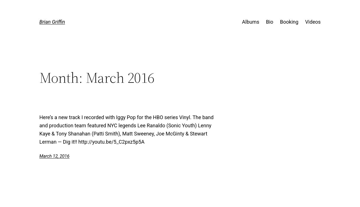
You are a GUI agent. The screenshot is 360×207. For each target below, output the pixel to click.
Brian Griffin (52, 22)
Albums (250, 22)
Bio (269, 22)
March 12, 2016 (54, 156)
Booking (289, 22)
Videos (313, 22)
